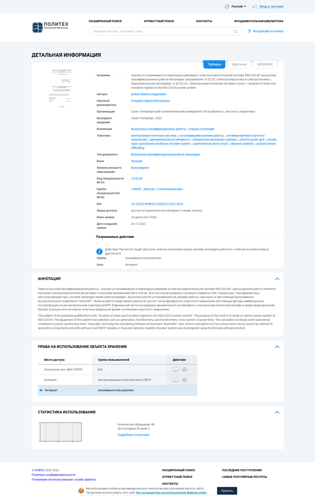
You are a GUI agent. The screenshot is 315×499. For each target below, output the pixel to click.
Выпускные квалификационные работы (158, 129)
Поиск (236, 31)
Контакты (204, 21)
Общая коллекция (201, 129)
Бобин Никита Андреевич (148, 94)
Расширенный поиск (105, 21)
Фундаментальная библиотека (258, 21)
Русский (136, 161)
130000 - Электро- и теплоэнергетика (157, 189)
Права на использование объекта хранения (82, 346)
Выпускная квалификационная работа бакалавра (165, 154)
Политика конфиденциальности (53, 474)
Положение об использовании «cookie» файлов (64, 479)
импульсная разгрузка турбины (215, 139)
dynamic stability (242, 143)
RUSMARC (265, 64)
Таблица (214, 64)
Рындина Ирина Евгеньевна (150, 100)
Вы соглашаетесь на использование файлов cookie (171, 492)
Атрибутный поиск (159, 21)
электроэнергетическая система (154, 135)
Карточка (239, 64)
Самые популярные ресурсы (244, 476)
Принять (227, 490)
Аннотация (49, 278)
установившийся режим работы (202, 135)
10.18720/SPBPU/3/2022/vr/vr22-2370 (157, 204)
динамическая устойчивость (170, 139)
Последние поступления (242, 470)
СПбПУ (39, 470)
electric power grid (252, 139)
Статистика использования (66, 412)
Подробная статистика (133, 434)
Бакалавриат (140, 167)
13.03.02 (137, 178)
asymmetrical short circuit (211, 143)
